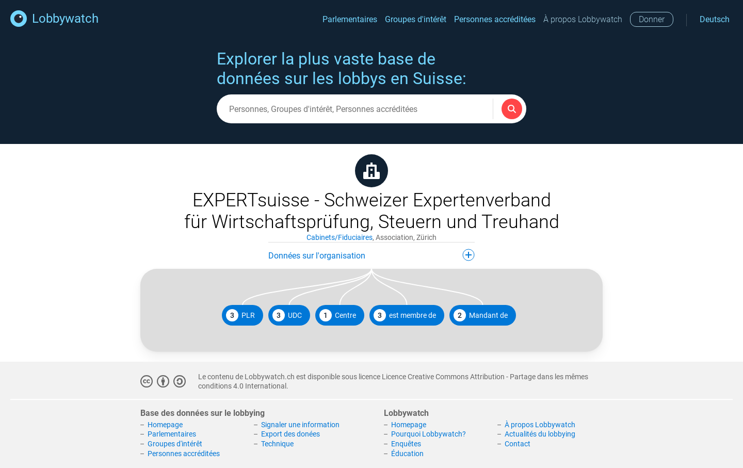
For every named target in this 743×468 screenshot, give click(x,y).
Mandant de (481, 315)
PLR (240, 315)
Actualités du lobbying (540, 434)
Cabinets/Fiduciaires (339, 237)
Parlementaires (349, 19)
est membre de (405, 315)
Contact (517, 444)
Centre (337, 315)
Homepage (165, 425)
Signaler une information (300, 425)
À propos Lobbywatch (582, 19)
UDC (287, 315)
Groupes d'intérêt (415, 19)
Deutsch (715, 19)
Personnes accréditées (495, 19)
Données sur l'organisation (371, 255)
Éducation (407, 453)
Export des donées (290, 434)
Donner (652, 19)
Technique (277, 444)
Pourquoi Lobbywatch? (428, 434)
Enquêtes (406, 444)
